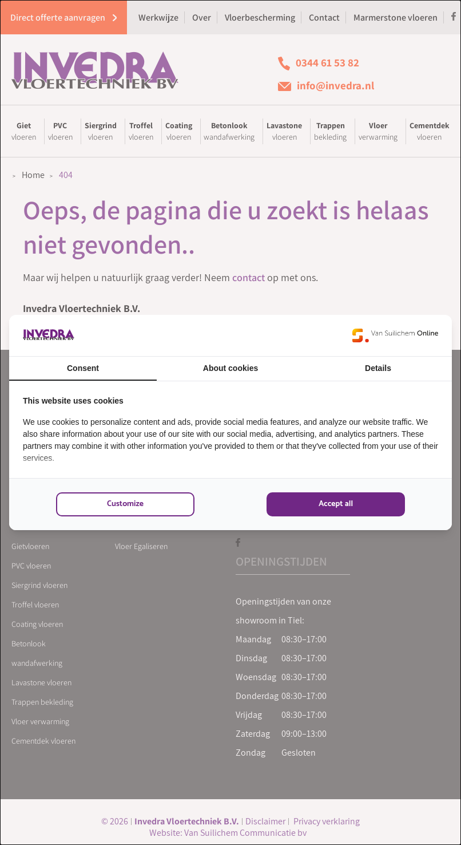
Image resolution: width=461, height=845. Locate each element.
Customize (125, 504)
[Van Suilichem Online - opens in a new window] (395, 335)
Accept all (336, 504)
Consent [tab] (83, 368)
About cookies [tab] (230, 368)
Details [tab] (378, 368)
